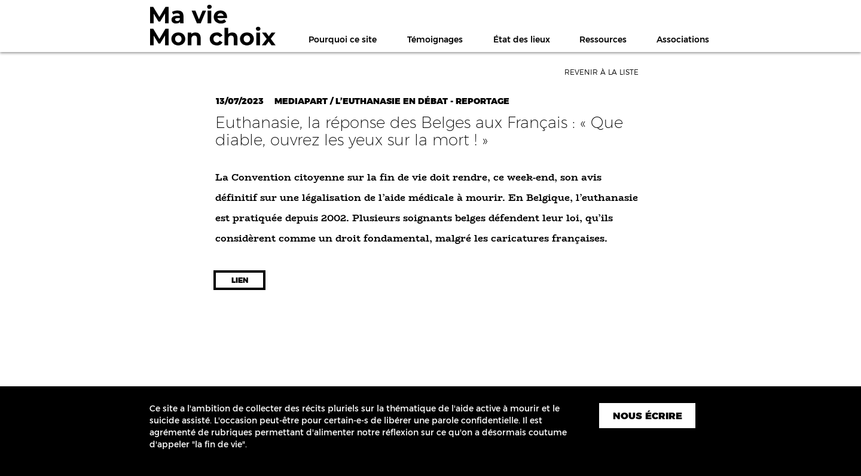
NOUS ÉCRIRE (647, 416)
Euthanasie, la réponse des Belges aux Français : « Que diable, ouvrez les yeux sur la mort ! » (419, 131)
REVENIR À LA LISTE (601, 72)
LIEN (239, 280)
